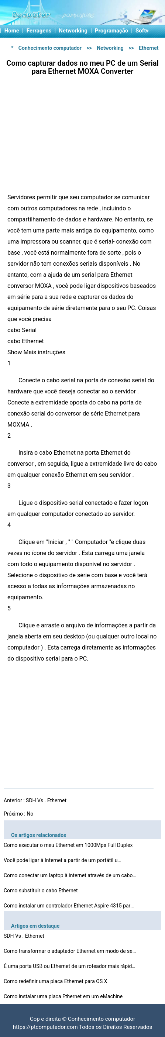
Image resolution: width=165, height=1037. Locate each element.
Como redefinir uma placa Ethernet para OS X (56, 981)
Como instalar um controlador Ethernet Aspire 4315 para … (70, 906)
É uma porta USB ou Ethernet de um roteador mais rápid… (69, 966)
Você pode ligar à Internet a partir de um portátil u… (62, 860)
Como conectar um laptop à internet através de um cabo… (70, 875)
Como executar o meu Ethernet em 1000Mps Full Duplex (69, 845)
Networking (73, 30)
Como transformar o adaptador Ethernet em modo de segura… (70, 951)
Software (146, 30)
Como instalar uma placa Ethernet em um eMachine (64, 996)
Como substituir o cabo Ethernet (41, 890)
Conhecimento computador (50, 48)
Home (11, 30)
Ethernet (148, 48)
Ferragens (39, 30)
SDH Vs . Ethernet (47, 800)
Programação (111, 30)
